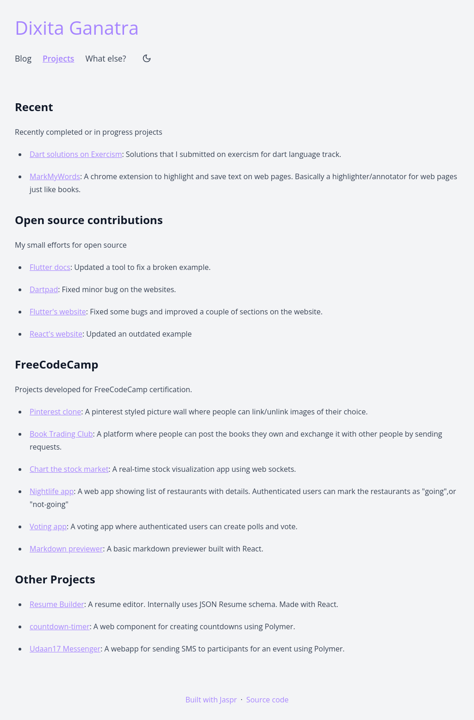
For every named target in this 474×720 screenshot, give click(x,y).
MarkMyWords (55, 176)
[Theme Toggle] (146, 58)
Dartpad (44, 289)
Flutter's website (58, 312)
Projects (58, 58)
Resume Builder (57, 604)
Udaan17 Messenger (65, 649)
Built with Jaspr (211, 700)
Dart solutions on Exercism (76, 154)
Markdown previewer (66, 549)
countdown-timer (59, 626)
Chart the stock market (69, 469)
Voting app (48, 526)
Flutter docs (50, 267)
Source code (267, 700)
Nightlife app (52, 491)
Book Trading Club (61, 434)
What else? (105, 58)
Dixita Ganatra (77, 27)
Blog (23, 58)
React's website (56, 334)
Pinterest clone (55, 412)
